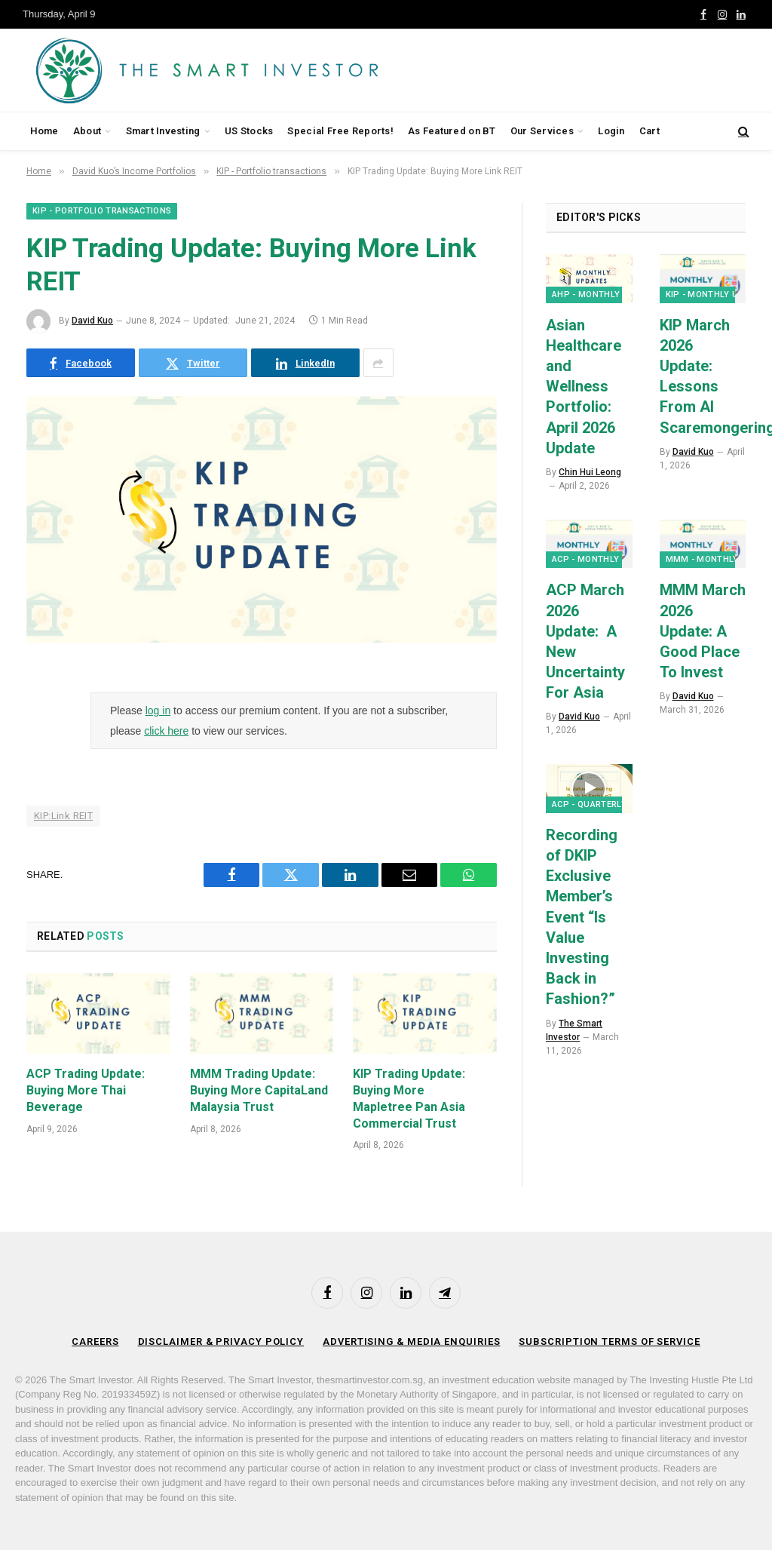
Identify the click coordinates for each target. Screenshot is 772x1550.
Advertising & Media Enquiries (411, 1341)
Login (611, 131)
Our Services (542, 131)
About (87, 131)
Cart (649, 131)
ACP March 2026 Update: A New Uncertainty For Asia (585, 641)
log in (158, 710)
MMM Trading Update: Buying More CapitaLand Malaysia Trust (259, 1090)
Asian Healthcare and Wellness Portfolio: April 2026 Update (583, 386)
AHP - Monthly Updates (607, 294)
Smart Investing (163, 131)
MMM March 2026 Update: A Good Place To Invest (703, 631)
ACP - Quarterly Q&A (599, 804)
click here (166, 731)
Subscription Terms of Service (609, 1341)
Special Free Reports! (340, 131)
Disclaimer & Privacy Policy (221, 1341)
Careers (95, 1341)
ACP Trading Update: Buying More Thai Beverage (85, 1090)
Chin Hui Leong (590, 472)
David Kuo (92, 320)
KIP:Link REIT (63, 815)
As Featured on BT (451, 131)
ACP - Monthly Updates (606, 559)
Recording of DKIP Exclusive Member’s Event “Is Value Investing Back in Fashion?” (581, 917)
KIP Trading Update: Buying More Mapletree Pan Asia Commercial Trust (409, 1098)
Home (44, 131)
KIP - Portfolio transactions (101, 211)
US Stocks (249, 131)
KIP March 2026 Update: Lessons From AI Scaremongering (703, 376)
